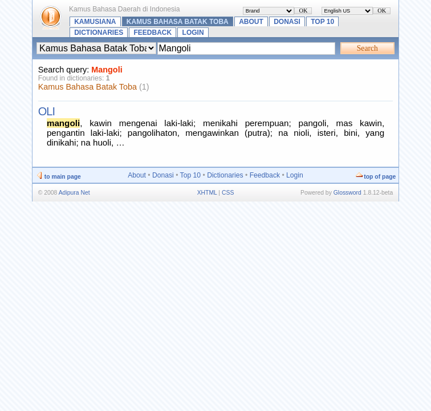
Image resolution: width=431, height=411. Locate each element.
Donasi (287, 22)
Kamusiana (95, 22)
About (251, 22)
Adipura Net (74, 193)
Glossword (347, 193)
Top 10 (322, 22)
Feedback (153, 33)
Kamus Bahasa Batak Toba (178, 22)
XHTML (207, 193)
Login (193, 33)
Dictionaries (98, 33)
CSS (228, 193)
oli (46, 111)
